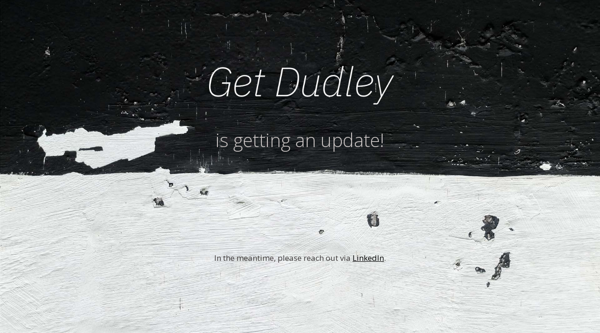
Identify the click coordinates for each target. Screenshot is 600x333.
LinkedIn (368, 258)
